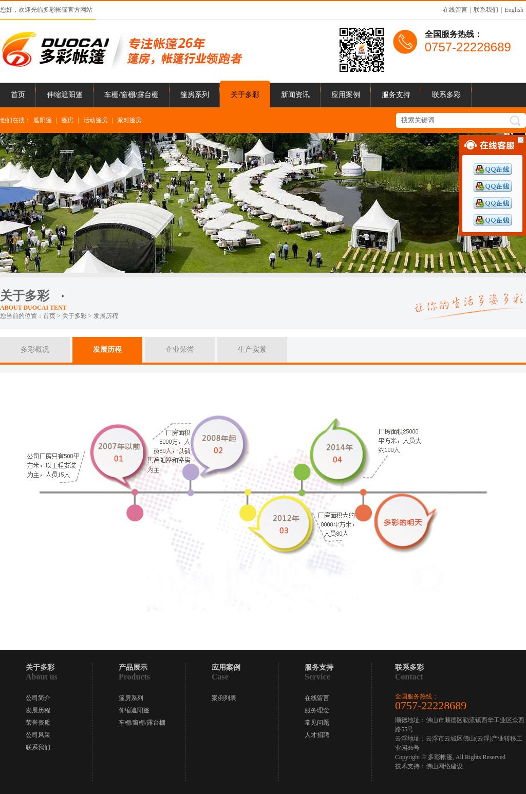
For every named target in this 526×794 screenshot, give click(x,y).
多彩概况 (35, 349)
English (513, 9)
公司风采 (38, 735)
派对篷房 (129, 120)
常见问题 (317, 722)
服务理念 (317, 710)
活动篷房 (95, 120)
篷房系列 (194, 95)
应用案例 (345, 95)
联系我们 (486, 9)
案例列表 (224, 698)
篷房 (67, 120)
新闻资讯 (295, 95)
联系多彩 (446, 95)
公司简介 (38, 698)
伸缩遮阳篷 (65, 95)
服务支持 (396, 95)
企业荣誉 (179, 349)
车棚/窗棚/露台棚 (131, 95)
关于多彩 (245, 95)
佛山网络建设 (444, 766)
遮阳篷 (42, 120)
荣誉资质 (38, 722)
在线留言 (455, 9)
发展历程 (107, 349)
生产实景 (252, 349)
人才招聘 (317, 735)
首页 (18, 95)
